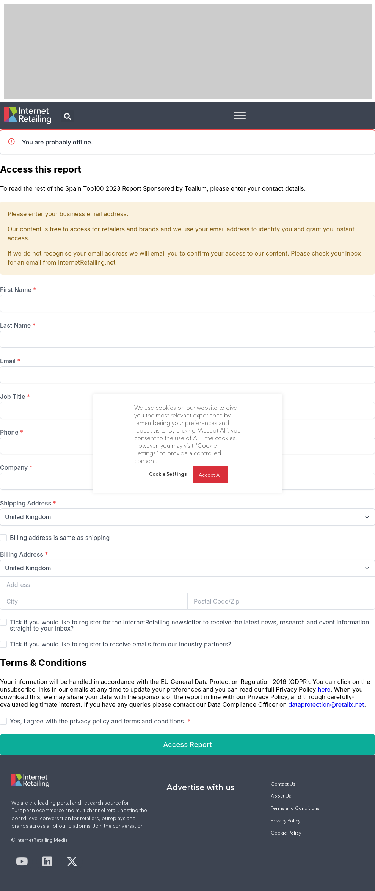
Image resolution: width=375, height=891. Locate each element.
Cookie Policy (286, 833)
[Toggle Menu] (240, 115)
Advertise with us (200, 787)
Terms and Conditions (295, 808)
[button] (67, 116)
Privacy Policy (285, 821)
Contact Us (283, 784)
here (324, 689)
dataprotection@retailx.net (326, 704)
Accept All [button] (210, 475)
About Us (281, 796)
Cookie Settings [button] (168, 474)
